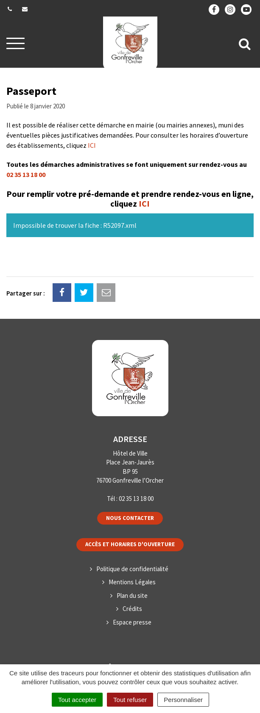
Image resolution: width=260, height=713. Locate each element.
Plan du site (132, 595)
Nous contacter (130, 518)
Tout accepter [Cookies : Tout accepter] (77, 699)
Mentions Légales (132, 582)
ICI (92, 145)
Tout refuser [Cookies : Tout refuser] (130, 699)
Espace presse (132, 622)
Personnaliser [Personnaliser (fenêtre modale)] (183, 699)
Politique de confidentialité (132, 569)
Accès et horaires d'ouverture (130, 544)
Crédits (132, 609)
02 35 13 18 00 (25, 174)
